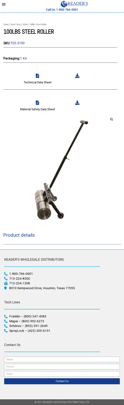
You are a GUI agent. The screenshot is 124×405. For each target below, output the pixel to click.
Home (6, 24)
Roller (25, 24)
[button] (4, 4)
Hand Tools (15, 24)
